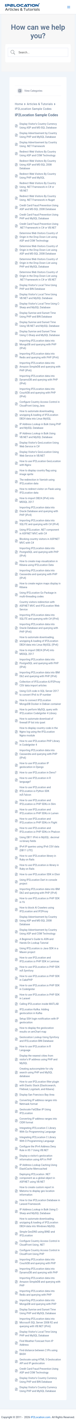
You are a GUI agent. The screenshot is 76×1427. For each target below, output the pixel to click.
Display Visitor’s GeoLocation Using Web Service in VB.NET (39, 454)
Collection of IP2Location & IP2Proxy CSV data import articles (39, 683)
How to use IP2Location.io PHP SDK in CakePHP (39, 978)
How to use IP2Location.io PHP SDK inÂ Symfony (39, 968)
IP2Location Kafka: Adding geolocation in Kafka (34, 1011)
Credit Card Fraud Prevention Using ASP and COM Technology (38, 1370)
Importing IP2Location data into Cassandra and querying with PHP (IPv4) (38, 574)
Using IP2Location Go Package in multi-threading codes (37, 594)
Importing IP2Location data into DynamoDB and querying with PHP (38, 1270)
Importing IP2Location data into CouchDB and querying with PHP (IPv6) (37, 392)
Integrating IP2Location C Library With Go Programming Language (37, 1130)
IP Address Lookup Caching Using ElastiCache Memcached (38, 1167)
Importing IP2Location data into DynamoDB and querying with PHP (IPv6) (38, 380)
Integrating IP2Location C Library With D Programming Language (37, 1139)
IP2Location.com (40, 1417)
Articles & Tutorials (40, 104)
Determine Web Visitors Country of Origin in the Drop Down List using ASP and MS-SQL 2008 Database (38, 250)
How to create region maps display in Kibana (40, 585)
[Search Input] (41, 52)
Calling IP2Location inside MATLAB (39, 1003)
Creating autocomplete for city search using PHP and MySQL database (36, 1072)
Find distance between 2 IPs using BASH (38, 1352)
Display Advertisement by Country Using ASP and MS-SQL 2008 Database (38, 920)
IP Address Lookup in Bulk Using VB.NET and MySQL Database (37, 435)
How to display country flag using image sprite (37, 472)
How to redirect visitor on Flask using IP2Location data (40, 491)
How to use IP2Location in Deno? (37, 772)
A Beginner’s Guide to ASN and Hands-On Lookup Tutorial (36, 941)
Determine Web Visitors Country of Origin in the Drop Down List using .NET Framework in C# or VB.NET (38, 276)
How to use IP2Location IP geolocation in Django (34, 765)
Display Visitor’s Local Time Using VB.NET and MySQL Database (38, 296)
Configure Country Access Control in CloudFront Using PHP (39, 1252)
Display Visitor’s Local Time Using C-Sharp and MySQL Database (39, 305)
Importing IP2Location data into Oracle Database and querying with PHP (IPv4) (38, 511)
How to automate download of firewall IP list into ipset (36, 720)
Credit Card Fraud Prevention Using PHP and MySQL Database (38, 216)
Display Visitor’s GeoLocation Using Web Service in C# (39, 444)
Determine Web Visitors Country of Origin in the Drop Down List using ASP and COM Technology (38, 237)
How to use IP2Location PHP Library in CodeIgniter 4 (39, 743)
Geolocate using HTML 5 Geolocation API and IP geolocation (40, 1361)
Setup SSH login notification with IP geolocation (39, 1020)
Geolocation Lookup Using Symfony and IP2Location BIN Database (39, 1039)
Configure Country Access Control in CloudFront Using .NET (39, 1243)
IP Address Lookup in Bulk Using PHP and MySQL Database (40, 426)
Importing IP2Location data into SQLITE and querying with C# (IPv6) (39, 617)
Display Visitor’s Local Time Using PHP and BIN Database (38, 287)
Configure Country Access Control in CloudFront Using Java (39, 403)
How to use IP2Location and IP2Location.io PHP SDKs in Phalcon (39, 830)
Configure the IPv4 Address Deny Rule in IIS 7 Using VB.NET (37, 1148)
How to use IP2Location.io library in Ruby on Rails (39, 867)
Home (19, 104)
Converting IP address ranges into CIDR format (38, 1120)
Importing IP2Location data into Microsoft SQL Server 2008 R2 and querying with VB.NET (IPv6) (38, 1322)
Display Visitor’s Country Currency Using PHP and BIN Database (38, 1380)
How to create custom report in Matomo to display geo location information (37, 1191)
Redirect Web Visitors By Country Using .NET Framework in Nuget (37, 198)
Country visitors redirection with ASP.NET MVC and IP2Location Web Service (39, 606)
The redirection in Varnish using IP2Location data (37, 481)
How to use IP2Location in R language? (35, 780)
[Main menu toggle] (68, 7)
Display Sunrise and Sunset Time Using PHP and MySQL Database (37, 1311)
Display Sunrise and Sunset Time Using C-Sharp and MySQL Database (39, 333)
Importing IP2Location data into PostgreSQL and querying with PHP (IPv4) (39, 552)
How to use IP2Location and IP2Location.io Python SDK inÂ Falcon (35, 791)
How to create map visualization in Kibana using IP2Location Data (38, 563)
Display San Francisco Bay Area (36, 1094)
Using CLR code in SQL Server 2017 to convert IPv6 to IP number (39, 693)
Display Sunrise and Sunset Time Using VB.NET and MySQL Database (39, 324)
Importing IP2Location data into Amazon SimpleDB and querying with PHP (39, 1282)
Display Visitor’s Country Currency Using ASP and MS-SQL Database (38, 125)
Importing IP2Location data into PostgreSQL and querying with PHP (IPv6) (39, 663)
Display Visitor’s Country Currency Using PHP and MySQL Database (38, 1389)
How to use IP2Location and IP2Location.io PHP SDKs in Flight (38, 820)
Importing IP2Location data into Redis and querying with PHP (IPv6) (39, 355)
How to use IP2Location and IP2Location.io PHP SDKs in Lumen (38, 811)
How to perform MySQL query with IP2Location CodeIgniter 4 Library (38, 711)
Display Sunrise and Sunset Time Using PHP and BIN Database (37, 314)
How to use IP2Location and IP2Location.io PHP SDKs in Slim (37, 802)
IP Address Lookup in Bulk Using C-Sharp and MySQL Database (38, 1211)
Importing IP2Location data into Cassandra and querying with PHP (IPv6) (38, 754)
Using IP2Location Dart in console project (38, 881)
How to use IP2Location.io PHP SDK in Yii (39, 900)
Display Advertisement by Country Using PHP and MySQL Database (38, 135)
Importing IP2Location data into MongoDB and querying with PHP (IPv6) (37, 344)
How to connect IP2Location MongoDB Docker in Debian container (40, 702)
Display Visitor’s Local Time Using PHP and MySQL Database (38, 1333)
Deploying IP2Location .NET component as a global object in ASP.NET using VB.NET (37, 1178)
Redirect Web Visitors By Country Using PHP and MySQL (37, 175)
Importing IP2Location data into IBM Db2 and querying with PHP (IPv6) (39, 674)
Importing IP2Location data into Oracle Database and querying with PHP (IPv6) (38, 628)
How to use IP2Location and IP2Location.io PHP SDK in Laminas (39, 959)
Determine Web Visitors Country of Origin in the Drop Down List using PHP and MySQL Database (38, 263)
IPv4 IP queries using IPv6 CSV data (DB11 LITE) (39, 848)
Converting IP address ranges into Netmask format (38, 1102)
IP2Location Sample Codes (33, 109)
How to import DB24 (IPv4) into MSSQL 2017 (36, 652)
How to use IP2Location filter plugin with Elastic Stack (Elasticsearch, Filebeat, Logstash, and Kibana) (39, 1085)
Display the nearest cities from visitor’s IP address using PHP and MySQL (38, 1059)
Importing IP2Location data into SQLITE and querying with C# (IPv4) (39, 522)
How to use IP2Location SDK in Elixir (39, 874)
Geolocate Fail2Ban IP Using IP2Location (35, 1111)
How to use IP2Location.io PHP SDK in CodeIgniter (39, 987)
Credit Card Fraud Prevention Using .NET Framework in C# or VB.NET (38, 225)
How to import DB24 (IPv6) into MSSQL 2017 (36, 500)
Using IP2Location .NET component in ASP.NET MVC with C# (39, 531)
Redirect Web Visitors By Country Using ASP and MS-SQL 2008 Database (37, 164)
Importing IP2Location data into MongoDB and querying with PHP (37, 1302)
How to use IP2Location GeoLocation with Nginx (40, 463)
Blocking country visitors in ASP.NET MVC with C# (39, 541)
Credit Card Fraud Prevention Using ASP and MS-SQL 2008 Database (38, 207)
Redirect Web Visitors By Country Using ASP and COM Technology (37, 153)
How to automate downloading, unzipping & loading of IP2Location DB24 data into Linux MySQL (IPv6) (38, 641)
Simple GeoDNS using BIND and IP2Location (37, 1233)
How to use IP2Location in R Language (35, 1048)
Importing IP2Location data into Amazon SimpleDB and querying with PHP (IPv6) (39, 367)
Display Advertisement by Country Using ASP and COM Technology (38, 931)
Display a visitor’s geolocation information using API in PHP (35, 1157)
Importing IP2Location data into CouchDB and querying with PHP (37, 1261)
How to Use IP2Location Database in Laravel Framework (39, 1202)
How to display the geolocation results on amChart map (36, 1030)
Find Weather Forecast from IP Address (36, 1343)
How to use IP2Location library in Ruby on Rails (37, 857)
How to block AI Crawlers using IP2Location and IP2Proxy (36, 909)
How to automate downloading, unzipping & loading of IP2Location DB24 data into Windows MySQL (38, 1222)
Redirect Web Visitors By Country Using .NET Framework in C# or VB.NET (37, 187)
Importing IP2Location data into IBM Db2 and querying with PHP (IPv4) (39, 891)
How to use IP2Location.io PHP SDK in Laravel (39, 996)
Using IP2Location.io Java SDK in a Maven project (38, 950)
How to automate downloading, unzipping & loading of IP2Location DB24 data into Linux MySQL (38, 415)
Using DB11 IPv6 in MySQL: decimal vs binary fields (39, 839)
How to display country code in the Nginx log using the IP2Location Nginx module (38, 732)
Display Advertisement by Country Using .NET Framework (38, 144)
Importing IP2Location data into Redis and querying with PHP (37, 1293)
